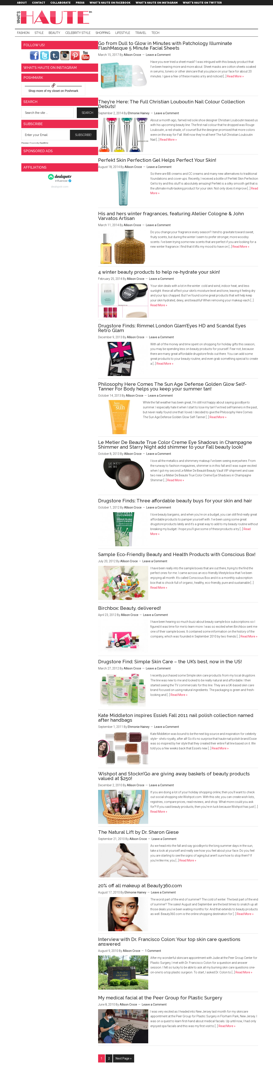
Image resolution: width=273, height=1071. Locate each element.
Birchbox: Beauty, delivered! (129, 608)
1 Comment (153, 950)
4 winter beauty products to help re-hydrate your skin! (159, 272)
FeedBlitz (44, 143)
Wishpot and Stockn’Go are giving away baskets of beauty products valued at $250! (174, 776)
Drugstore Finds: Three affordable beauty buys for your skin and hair (175, 500)
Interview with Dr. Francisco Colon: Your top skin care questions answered (169, 942)
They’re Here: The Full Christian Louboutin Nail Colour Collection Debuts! (171, 104)
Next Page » (124, 1058)
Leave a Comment (158, 54)
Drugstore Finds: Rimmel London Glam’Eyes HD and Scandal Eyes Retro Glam (172, 328)
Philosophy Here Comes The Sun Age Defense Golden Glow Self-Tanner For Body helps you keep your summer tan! (172, 386)
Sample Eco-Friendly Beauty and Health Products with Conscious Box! (177, 554)
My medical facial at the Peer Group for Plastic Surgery (160, 997)
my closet (53, 91)
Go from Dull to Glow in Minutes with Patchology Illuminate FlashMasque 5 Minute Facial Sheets (165, 45)
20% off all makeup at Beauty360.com (140, 885)
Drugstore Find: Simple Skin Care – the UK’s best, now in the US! (170, 661)
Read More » (235, 76)
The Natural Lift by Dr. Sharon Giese (138, 832)
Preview (25, 143)
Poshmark (71, 91)
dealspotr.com (59, 186)
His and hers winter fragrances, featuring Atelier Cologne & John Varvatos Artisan (171, 216)
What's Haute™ (55, 17)
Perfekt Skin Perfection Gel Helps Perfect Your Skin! (157, 160)
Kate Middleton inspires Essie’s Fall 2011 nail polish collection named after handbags (175, 718)
